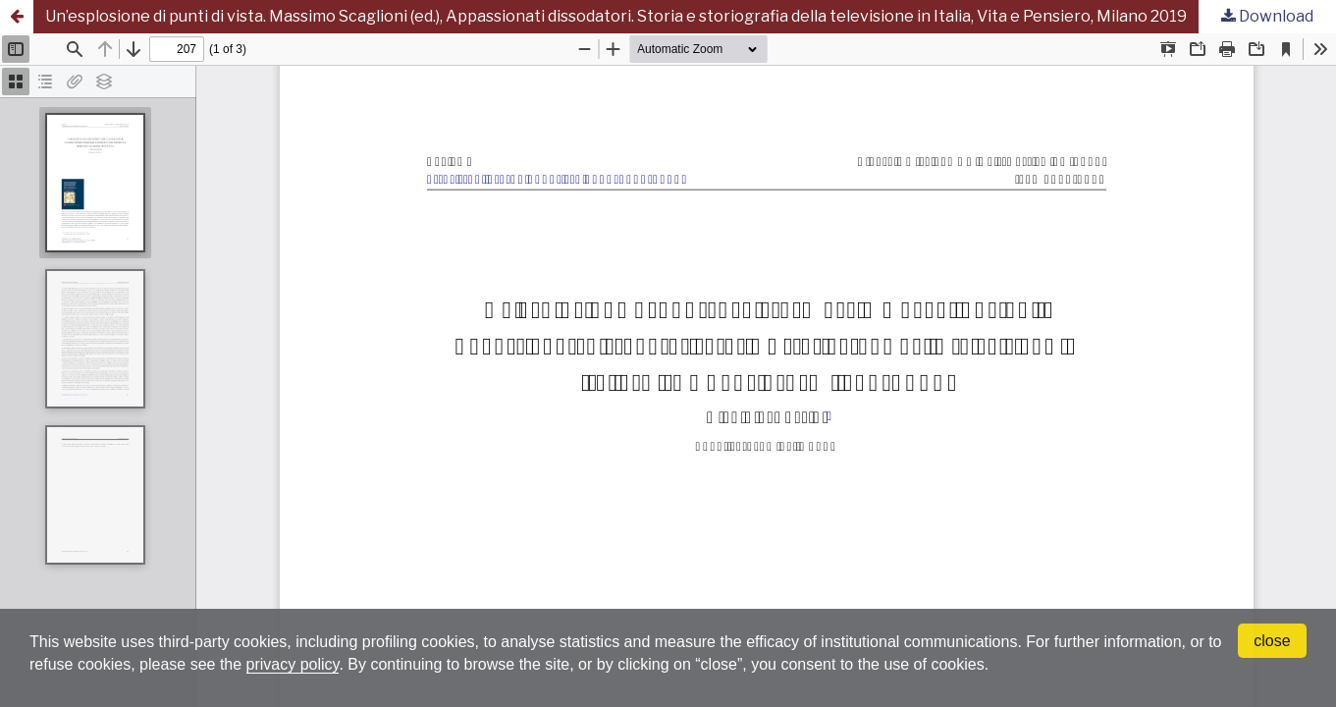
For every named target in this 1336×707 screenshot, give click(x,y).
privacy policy (293, 664)
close (1272, 640)
